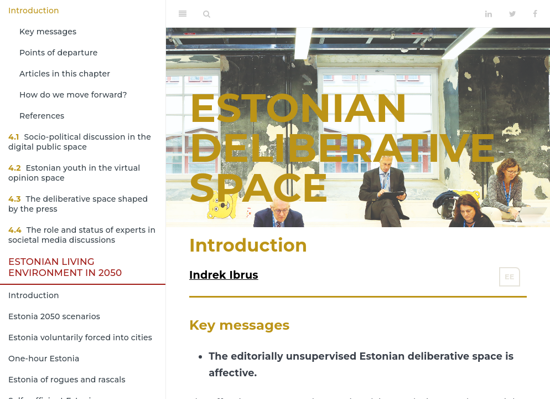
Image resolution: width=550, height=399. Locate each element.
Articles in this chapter (64, 74)
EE (510, 277)
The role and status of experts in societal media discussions (81, 235)
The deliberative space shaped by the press (78, 204)
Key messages (47, 32)
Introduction (33, 11)
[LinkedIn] (488, 14)
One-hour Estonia (44, 359)
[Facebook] (535, 14)
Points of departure (58, 53)
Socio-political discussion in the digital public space (79, 142)
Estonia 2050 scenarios (54, 316)
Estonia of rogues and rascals (67, 380)
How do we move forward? (73, 95)
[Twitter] (513, 14)
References (41, 116)
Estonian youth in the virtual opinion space (74, 173)
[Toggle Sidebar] (182, 14)
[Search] (207, 14)
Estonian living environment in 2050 (65, 267)
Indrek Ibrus (223, 275)
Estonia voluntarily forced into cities (80, 337)
